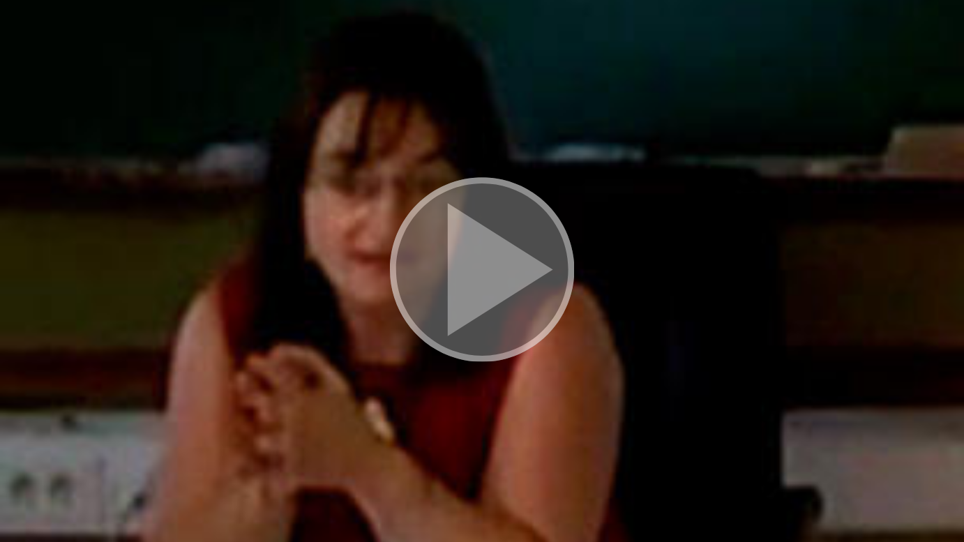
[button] (482, 271)
